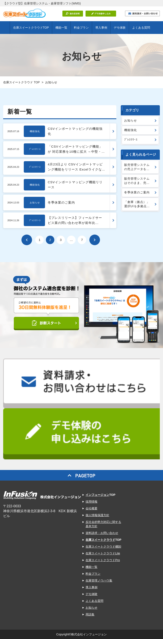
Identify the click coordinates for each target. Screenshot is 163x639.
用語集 (90, 614)
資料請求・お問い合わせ (102, 533)
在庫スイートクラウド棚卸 (103, 546)
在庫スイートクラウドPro (103, 560)
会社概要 (91, 508)
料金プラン (81, 27)
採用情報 (91, 501)
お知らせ (91, 607)
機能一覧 (61, 27)
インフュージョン (97, 494)
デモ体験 (120, 27)
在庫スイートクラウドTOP (31, 27)
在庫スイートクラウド (100, 539)
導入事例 (101, 27)
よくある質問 (141, 27)
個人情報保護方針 (97, 515)
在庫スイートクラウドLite (103, 553)
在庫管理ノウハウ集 (99, 580)
